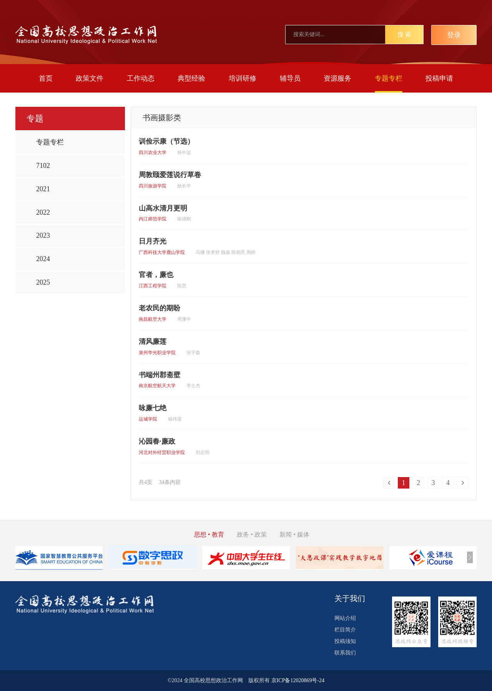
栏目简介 (345, 630)
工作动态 (141, 78)
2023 (43, 235)
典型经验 (191, 78)
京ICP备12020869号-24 (297, 680)
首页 (46, 78)
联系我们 (345, 653)
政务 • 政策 (252, 534)
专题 (35, 118)
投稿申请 (439, 78)
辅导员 (290, 78)
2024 (43, 259)
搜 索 (404, 34)
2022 (43, 212)
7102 (43, 165)
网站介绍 (345, 618)
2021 (43, 189)
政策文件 (89, 78)
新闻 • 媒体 (294, 534)
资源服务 (337, 78)
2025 (43, 282)
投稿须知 (345, 641)
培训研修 (242, 78)
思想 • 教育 (209, 534)
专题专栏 (388, 78)
